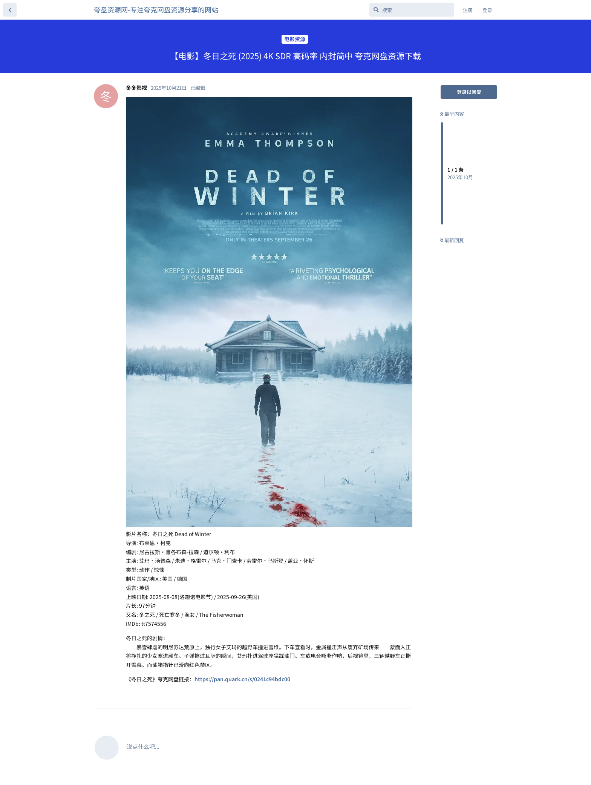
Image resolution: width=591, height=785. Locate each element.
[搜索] (411, 10)
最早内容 (452, 113)
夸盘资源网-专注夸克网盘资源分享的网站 (156, 9)
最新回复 (452, 240)
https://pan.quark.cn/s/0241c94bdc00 (242, 679)
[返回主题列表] (10, 10)
